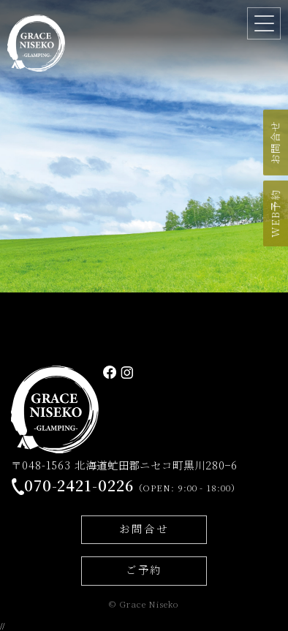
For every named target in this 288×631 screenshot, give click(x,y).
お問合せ (144, 528)
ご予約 (144, 569)
